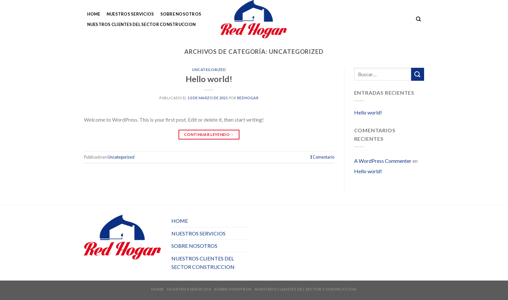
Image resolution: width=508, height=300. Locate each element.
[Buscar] (418, 19)
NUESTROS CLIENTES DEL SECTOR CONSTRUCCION (141, 24)
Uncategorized (209, 69)
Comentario (322, 157)
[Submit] (417, 74)
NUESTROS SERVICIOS (130, 14)
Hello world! (209, 79)
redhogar (248, 98)
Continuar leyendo (209, 134)
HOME (93, 14)
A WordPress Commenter (382, 161)
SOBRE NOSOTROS (181, 14)
